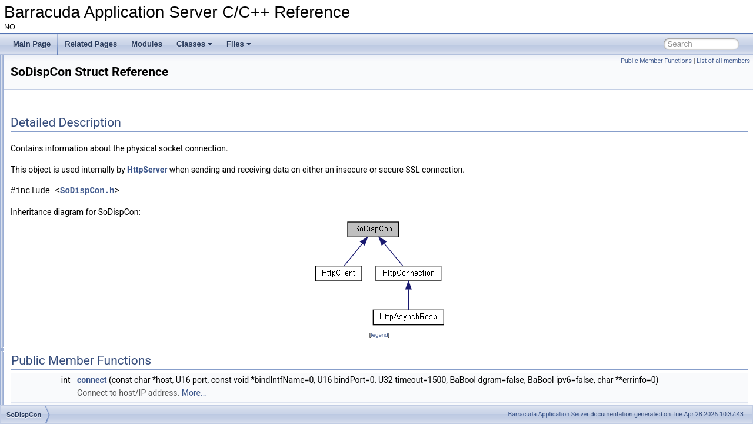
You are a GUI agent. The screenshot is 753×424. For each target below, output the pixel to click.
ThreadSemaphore (68, 313)
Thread (50, 248)
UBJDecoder (59, 326)
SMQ (47, 210)
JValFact (52, 67)
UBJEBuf (53, 365)
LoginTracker (59, 106)
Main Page (32, 43)
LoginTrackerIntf (64, 119)
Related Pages (91, 43)
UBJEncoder (58, 378)
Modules (146, 43)
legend (452, 335)
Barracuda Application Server (548, 414)
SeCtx (48, 197)
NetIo (47, 171)
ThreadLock (57, 274)
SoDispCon (57, 235)
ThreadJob (55, 261)
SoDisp (50, 222)
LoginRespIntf (60, 93)
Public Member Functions (656, 61)
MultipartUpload (63, 158)
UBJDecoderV (61, 352)
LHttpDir (52, 80)
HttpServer (294, 169)
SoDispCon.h (234, 190)
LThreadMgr (57, 145)
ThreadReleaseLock (70, 300)
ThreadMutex (60, 287)
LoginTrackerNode (67, 132)
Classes (194, 43)
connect (239, 380)
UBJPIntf (52, 404)
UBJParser (56, 391)
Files (238, 43)
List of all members (723, 61)
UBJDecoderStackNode (76, 339)
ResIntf (50, 184)
